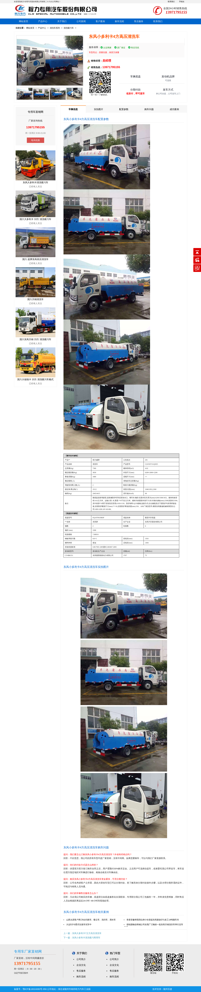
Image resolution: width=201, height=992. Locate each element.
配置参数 (123, 109)
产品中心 (42, 21)
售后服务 (138, 21)
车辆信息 (73, 109)
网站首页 (23, 21)
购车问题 (149, 109)
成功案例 (174, 109)
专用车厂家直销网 (28, 951)
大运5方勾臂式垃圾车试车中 (79, 924)
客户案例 (100, 21)
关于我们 (62, 21)
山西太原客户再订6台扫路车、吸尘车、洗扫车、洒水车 (91, 920)
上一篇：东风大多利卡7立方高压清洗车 (82, 933)
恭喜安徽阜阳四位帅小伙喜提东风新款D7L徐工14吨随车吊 (153, 920)
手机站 (181, 2)
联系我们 (171, 2)
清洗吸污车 (69, 28)
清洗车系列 (55, 28)
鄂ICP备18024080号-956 (35, 989)
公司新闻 (81, 21)
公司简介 (81, 959)
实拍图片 (98, 109)
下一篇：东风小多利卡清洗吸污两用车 (81, 937)
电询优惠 (35, 140)
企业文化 (81, 965)
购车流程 (119, 21)
